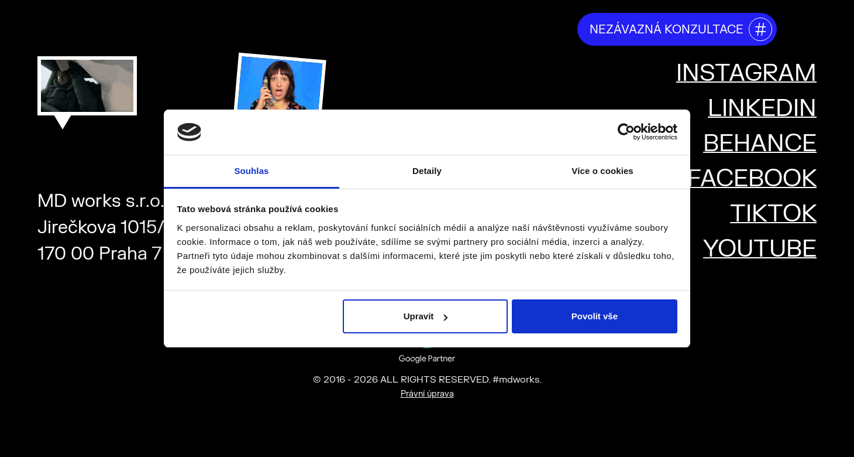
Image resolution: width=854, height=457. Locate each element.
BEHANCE (760, 144)
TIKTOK (773, 214)
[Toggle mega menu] (802, 27)
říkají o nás (406, 28)
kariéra (542, 28)
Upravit (426, 316)
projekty (479, 28)
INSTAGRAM (746, 73)
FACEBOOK (752, 179)
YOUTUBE (760, 249)
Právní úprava (427, 394)
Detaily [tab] (427, 171)
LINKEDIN (762, 109)
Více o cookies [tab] (602, 171)
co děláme (327, 28)
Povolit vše (594, 316)
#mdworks (98, 24)
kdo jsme (254, 28)
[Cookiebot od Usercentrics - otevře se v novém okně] (626, 132)
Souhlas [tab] (251, 171)
